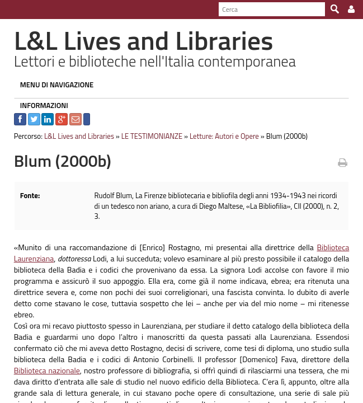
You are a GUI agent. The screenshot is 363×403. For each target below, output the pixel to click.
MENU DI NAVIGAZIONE (51, 84)
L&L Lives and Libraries (74, 136)
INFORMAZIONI (39, 105)
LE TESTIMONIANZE (146, 136)
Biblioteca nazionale (41, 348)
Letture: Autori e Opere (218, 136)
